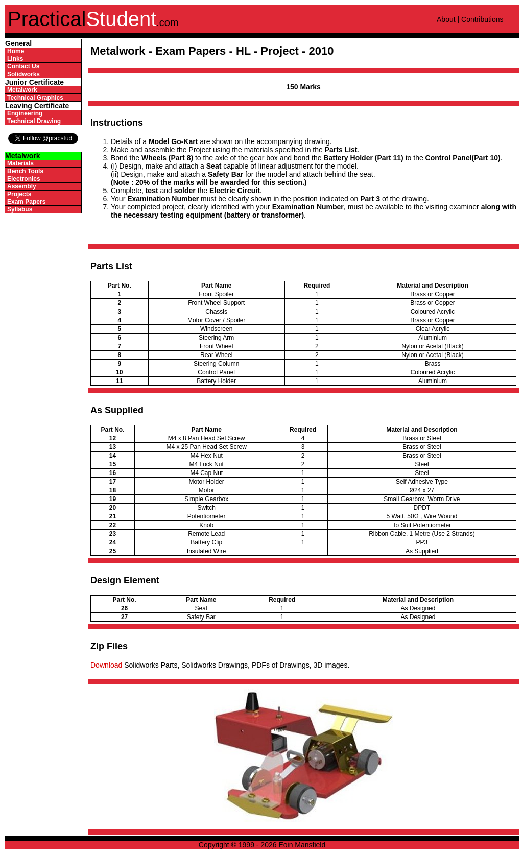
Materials (20, 163)
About (446, 19)
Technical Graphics (35, 97)
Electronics (23, 178)
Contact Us (23, 66)
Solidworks (23, 74)
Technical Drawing (34, 121)
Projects (19, 194)
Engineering (24, 113)
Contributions (482, 19)
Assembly (21, 186)
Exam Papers (26, 201)
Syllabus (19, 209)
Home (15, 51)
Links (15, 58)
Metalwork (22, 89)
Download (106, 665)
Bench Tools (25, 171)
